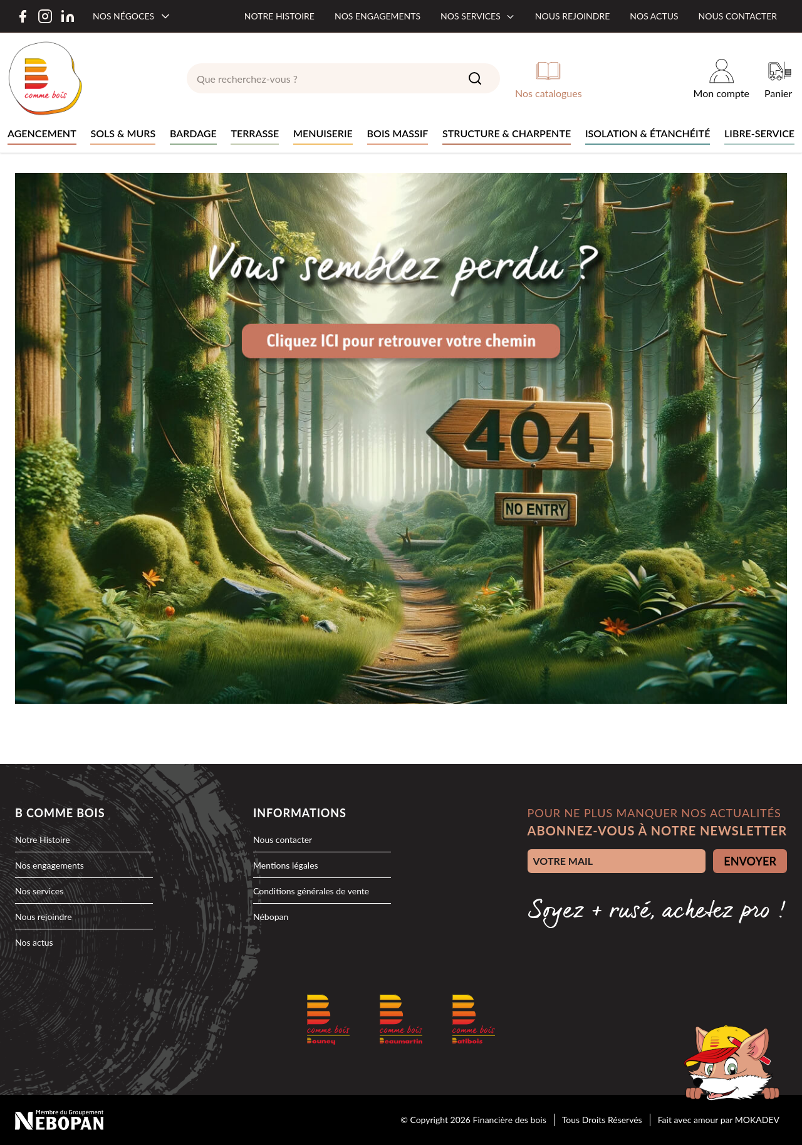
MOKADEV (757, 1119)
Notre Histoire (42, 839)
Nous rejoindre (572, 16)
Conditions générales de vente (311, 891)
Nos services (477, 16)
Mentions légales (285, 865)
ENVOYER (750, 861)
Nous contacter (738, 16)
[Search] (475, 78)
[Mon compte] (721, 78)
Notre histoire (279, 16)
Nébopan (270, 916)
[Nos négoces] (132, 16)
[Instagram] (45, 16)
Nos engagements (377, 16)
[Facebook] (22, 16)
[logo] (45, 78)
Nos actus (654, 16)
